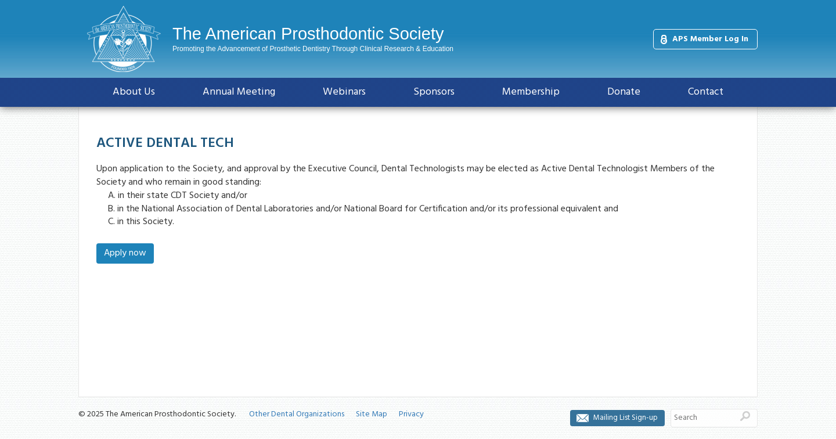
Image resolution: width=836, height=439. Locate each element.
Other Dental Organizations (296, 414)
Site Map (371, 414)
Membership (531, 92)
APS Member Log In (710, 39)
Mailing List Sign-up (625, 418)
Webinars (344, 92)
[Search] (702, 418)
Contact (705, 92)
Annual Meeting (239, 92)
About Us (134, 92)
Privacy (411, 414)
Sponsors (434, 92)
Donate (623, 92)
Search (745, 416)
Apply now (125, 253)
